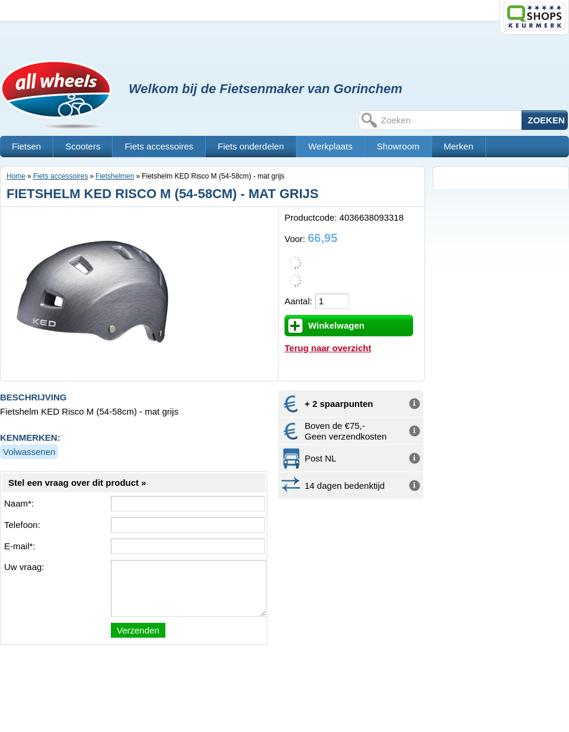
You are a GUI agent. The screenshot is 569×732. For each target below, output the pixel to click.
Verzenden (138, 630)
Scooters (82, 146)
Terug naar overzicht (327, 348)
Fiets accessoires (158, 146)
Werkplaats (330, 146)
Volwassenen (29, 451)
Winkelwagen (336, 325)
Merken (459, 146)
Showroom (398, 146)
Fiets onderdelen (251, 146)
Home (16, 176)
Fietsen (26, 146)
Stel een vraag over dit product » (77, 483)
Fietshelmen (114, 176)
